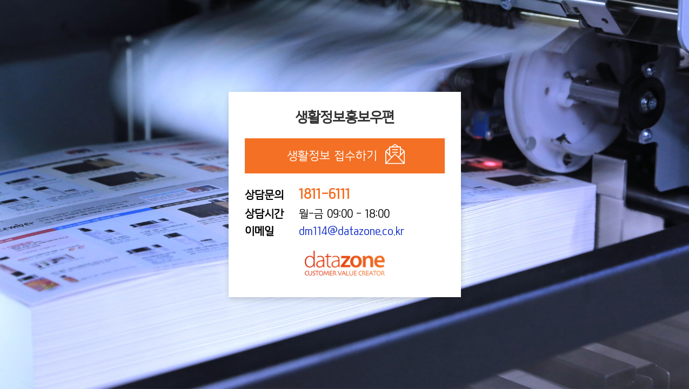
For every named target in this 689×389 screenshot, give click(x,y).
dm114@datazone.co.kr (351, 231)
